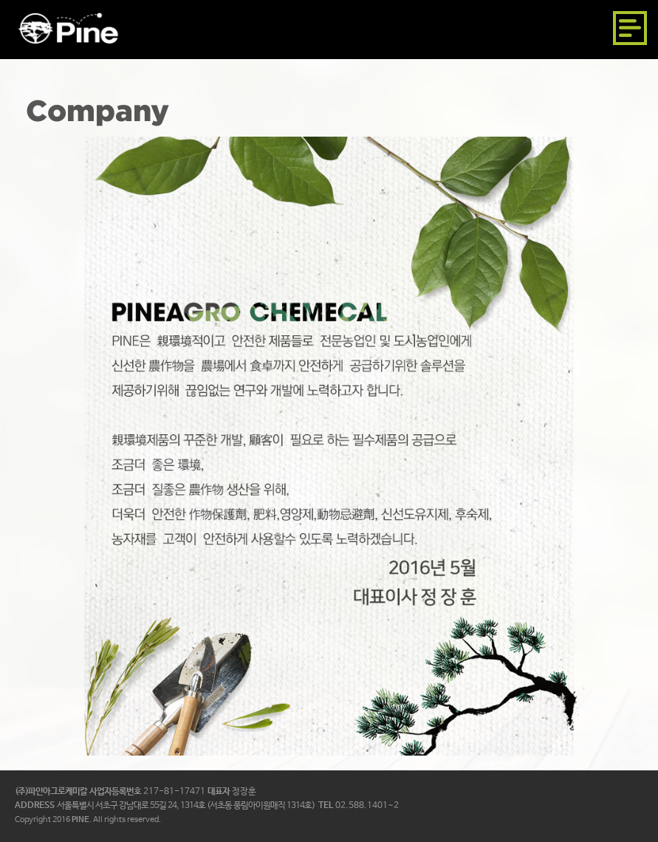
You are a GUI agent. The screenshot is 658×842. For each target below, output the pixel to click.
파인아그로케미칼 (68, 28)
